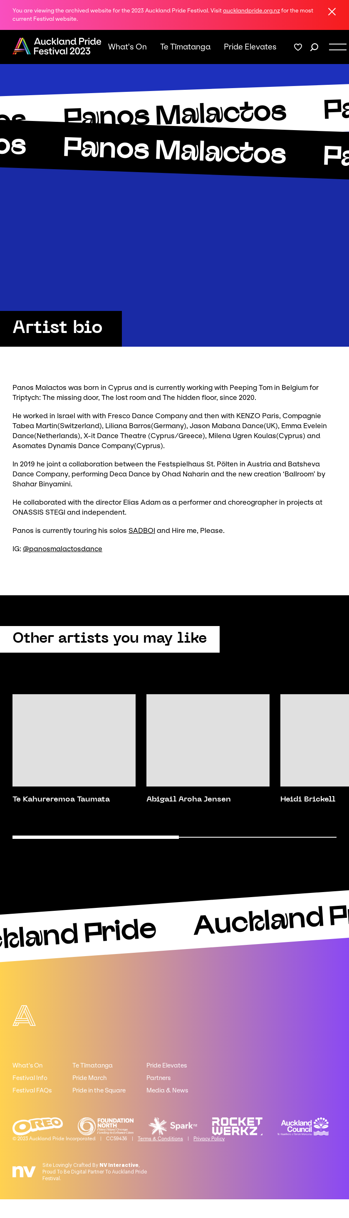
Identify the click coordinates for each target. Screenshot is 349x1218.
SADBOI (142, 530)
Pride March (89, 1078)
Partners (158, 1078)
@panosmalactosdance (62, 549)
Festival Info (29, 1078)
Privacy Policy (209, 1139)
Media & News (167, 1090)
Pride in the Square (99, 1090)
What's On (127, 47)
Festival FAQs (32, 1090)
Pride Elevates (250, 47)
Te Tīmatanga (185, 47)
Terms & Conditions (160, 1139)
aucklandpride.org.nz (251, 10)
